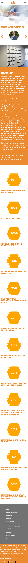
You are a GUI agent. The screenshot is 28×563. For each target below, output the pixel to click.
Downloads (10, 521)
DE (2, 2)
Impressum (9, 532)
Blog (7, 509)
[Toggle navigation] (25, 2)
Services (9, 515)
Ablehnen (12, 562)
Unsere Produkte (12, 512)
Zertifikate (9, 518)
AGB (7, 538)
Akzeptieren (4, 562)
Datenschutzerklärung (7, 557)
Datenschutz (10, 535)
